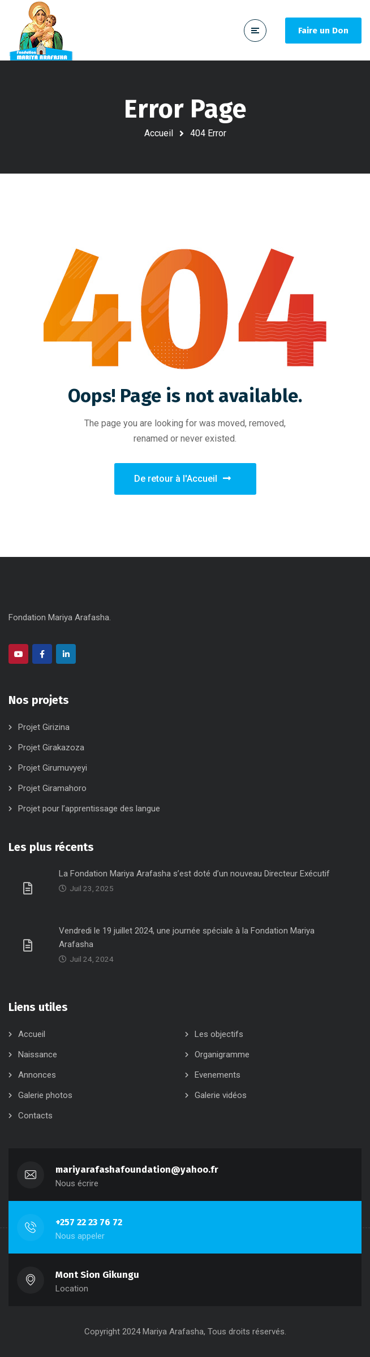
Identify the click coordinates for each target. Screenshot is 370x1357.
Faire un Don (323, 30)
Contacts (35, 1115)
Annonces (37, 1075)
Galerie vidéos (221, 1095)
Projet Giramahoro (52, 788)
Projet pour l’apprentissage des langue (89, 808)
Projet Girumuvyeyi (52, 768)
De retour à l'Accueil (182, 478)
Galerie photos (45, 1095)
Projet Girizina (44, 727)
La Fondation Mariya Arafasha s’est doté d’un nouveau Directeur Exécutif (194, 873)
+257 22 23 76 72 (88, 1222)
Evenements (217, 1075)
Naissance (37, 1054)
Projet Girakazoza (51, 747)
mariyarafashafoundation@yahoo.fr (137, 1169)
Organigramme (222, 1054)
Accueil (158, 133)
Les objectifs (219, 1034)
